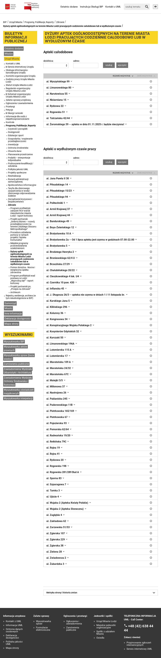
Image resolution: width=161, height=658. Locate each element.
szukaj (108, 65)
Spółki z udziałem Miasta (105, 632)
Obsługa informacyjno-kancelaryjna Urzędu (17, 71)
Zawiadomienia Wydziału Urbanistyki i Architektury (18, 371)
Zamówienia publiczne (16, 363)
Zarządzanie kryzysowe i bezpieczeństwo (20, 200)
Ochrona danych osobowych (14, 630)
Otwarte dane (14, 151)
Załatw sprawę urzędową (18, 100)
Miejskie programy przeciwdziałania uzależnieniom (19, 245)
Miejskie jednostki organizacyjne (106, 626)
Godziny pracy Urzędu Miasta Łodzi (20, 80)
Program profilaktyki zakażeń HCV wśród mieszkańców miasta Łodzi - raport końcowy (21, 212)
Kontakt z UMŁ (113, 6)
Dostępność (14, 132)
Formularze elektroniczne (43, 628)
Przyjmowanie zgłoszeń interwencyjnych (139, 644)
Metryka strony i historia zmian (101, 593)
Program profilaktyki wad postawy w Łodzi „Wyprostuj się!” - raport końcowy (22, 279)
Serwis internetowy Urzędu (21, 67)
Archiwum (15, 292)
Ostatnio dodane (69, 6)
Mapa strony (12, 323)
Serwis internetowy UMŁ (139, 649)
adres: (76, 61)
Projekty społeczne (17, 172)
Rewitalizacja (14, 176)
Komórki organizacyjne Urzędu (21, 76)
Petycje (9, 110)
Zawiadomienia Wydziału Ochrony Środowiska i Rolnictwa (18, 381)
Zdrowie (60, 22)
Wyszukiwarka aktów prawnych (15, 348)
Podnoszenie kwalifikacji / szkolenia (20, 164)
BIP (5, 22)
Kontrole (10, 122)
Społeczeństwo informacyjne (22, 185)
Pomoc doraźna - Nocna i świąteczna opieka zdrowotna (22, 270)
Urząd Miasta (15, 22)
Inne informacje (13, 313)
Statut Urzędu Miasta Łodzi (19, 85)
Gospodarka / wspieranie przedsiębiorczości (20, 139)
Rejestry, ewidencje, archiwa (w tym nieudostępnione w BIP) (21, 296)
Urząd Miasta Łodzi (106, 621)
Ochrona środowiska (18, 148)
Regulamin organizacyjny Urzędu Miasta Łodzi (18, 89)
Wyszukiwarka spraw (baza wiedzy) (19, 357)
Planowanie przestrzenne (20, 154)
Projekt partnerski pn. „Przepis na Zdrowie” (20, 287)
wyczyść (122, 65)
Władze (9, 53)
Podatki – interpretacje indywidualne (19, 158)
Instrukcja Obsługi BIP (91, 6)
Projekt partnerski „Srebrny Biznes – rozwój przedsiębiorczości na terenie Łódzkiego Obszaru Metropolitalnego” (23, 224)
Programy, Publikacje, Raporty (39, 22)
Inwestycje (13, 144)
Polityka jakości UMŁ (18, 169)
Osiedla (100, 638)
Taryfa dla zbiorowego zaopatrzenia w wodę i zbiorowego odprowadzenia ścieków (21, 192)
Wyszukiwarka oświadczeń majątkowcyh (19, 391)
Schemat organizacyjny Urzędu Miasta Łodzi (18, 95)
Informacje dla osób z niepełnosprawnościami (17, 117)
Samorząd (10, 303)
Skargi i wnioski (15, 113)
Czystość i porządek (18, 129)
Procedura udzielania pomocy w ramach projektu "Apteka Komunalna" (20, 236)
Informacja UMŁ (14, 625)
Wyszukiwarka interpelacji (18, 398)
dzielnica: (48, 61)
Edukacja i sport (16, 135)
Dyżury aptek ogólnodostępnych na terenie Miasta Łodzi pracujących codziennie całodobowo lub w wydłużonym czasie (62, 26)
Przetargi (10, 106)
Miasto (8, 308)
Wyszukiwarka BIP (14, 341)
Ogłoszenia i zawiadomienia (19, 103)
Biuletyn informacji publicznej (16, 37)
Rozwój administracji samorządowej (18, 180)
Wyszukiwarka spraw (43, 622)
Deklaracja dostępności (18, 318)
